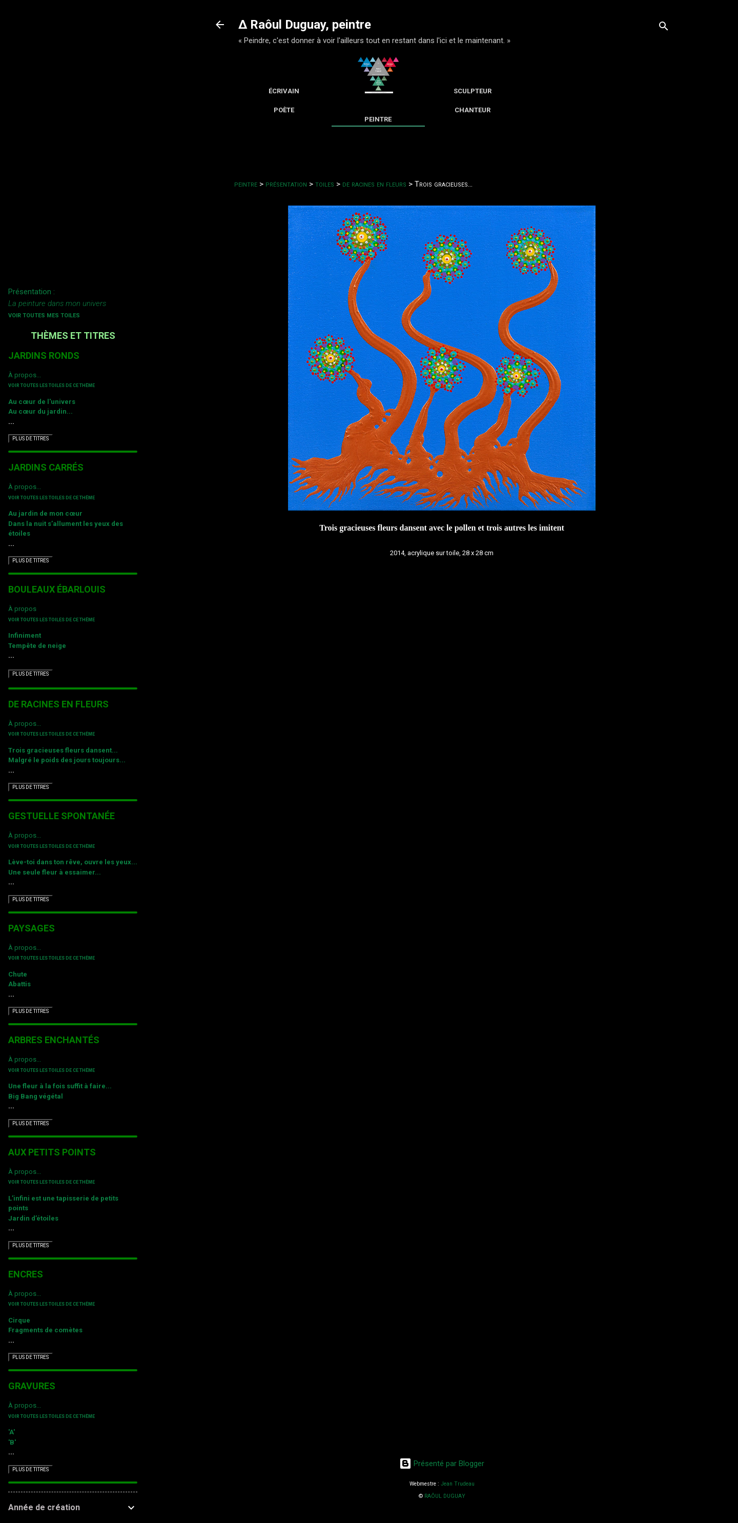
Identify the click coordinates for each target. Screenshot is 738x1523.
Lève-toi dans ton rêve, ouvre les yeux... (72, 862)
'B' (12, 1442)
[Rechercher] (664, 28)
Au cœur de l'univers (41, 401)
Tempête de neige (37, 645)
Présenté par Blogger (441, 1463)
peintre (245, 184)
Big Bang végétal (35, 1096)
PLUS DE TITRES (30, 438)
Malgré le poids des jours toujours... (67, 760)
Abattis (19, 984)
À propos (22, 609)
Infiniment (24, 635)
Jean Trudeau (458, 1483)
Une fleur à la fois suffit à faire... (60, 1086)
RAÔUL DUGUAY (444, 1496)
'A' (11, 1432)
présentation (286, 184)
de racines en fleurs (374, 184)
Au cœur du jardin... (40, 411)
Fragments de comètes (45, 1330)
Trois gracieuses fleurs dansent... (63, 750)
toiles (324, 184)
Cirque (19, 1320)
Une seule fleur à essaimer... (54, 872)
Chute (17, 974)
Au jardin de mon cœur (45, 513)
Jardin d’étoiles (33, 1218)
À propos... (24, 375)
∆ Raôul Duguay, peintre (304, 24)
